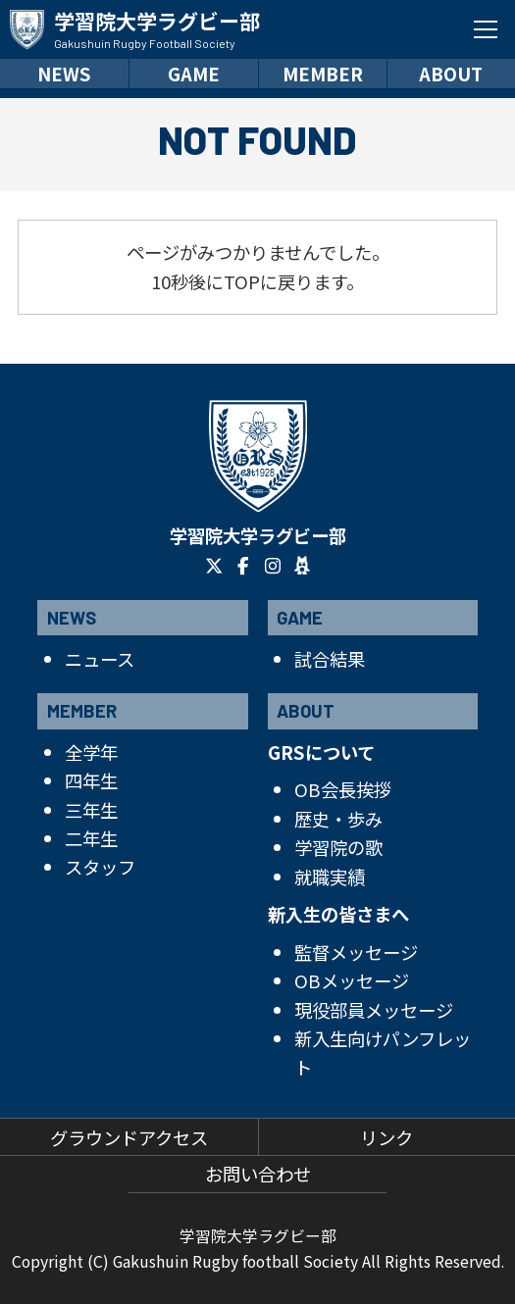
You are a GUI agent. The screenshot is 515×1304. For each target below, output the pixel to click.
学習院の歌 (338, 847)
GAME (194, 73)
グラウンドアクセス (129, 1137)
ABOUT (451, 73)
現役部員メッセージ (373, 1010)
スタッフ (100, 866)
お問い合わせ (258, 1173)
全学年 (91, 752)
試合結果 (329, 659)
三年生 (91, 810)
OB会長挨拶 (342, 789)
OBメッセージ (351, 980)
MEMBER (323, 73)
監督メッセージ (356, 952)
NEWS (64, 73)
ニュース (99, 659)
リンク (386, 1137)
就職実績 (329, 876)
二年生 (91, 838)
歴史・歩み (338, 818)
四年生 (91, 780)
